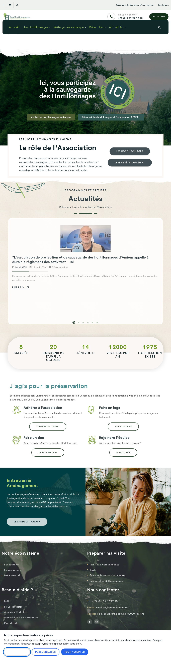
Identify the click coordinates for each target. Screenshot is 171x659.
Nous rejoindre (13, 575)
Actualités (115, 33)
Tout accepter (74, 652)
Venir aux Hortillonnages (104, 564)
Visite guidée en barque (69, 33)
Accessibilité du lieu (15, 612)
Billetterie (159, 18)
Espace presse (12, 569)
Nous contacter (13, 606)
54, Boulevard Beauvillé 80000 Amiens (121, 613)
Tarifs (93, 569)
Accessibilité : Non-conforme (21, 617)
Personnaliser (45, 652)
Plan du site (11, 623)
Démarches (96, 33)
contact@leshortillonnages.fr (113, 607)
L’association (11, 564)
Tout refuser (17, 652)
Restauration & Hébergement (107, 580)
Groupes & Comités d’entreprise (134, 4)
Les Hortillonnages (36, 33)
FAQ (6, 601)
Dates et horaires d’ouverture (107, 575)
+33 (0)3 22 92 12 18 (130, 19)
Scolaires (163, 4)
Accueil (14, 33)
